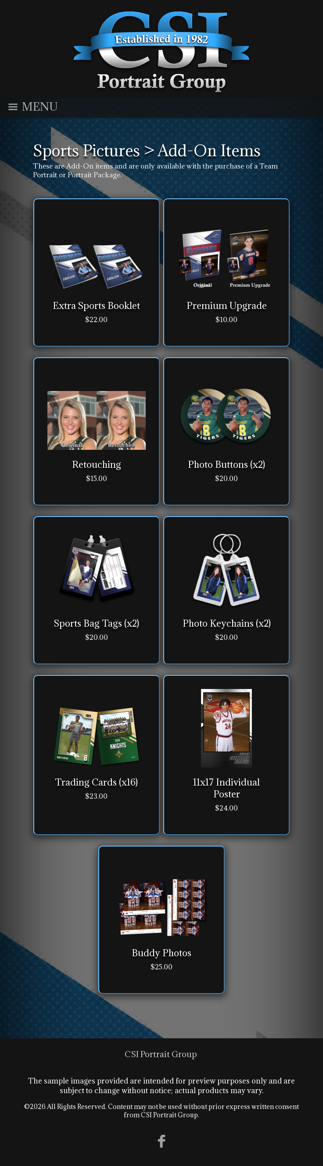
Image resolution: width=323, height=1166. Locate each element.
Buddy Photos (161, 953)
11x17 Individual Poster (226, 788)
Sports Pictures (86, 150)
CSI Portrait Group (161, 1054)
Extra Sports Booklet (96, 306)
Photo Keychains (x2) (227, 623)
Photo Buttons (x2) (226, 464)
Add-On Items (209, 150)
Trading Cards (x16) (96, 782)
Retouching (96, 464)
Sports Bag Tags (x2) (96, 623)
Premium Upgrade (227, 306)
